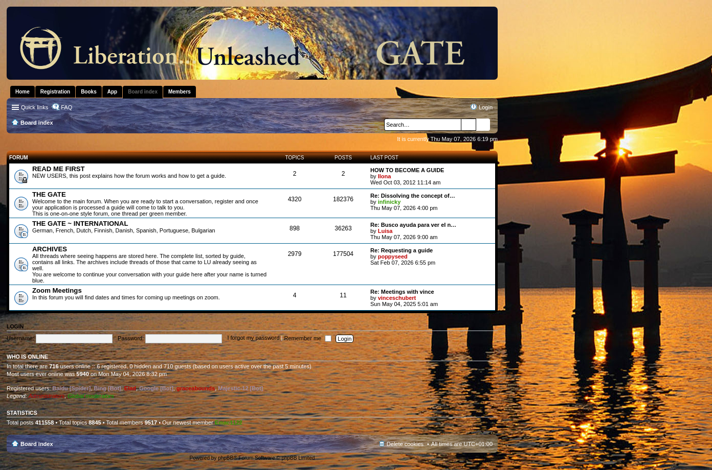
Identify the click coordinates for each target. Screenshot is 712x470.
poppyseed (393, 256)
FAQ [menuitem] (66, 107)
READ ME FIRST (58, 169)
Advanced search (483, 125)
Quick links (34, 107)
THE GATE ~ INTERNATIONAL (80, 223)
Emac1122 (228, 422)
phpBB (225, 458)
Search (468, 125)
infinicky (389, 202)
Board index (36, 444)
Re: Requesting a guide (401, 250)
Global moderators (91, 396)
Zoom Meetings (57, 290)
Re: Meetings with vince (402, 292)
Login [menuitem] (486, 107)
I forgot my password (253, 338)
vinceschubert (397, 298)
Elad (130, 388)
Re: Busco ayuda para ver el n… (413, 225)
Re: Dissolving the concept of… (412, 196)
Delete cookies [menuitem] (405, 444)
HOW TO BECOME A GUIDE (407, 170)
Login (15, 326)
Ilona (384, 176)
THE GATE (49, 194)
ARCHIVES (49, 249)
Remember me (307, 338)
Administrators (46, 396)
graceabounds (195, 388)
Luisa (385, 231)
